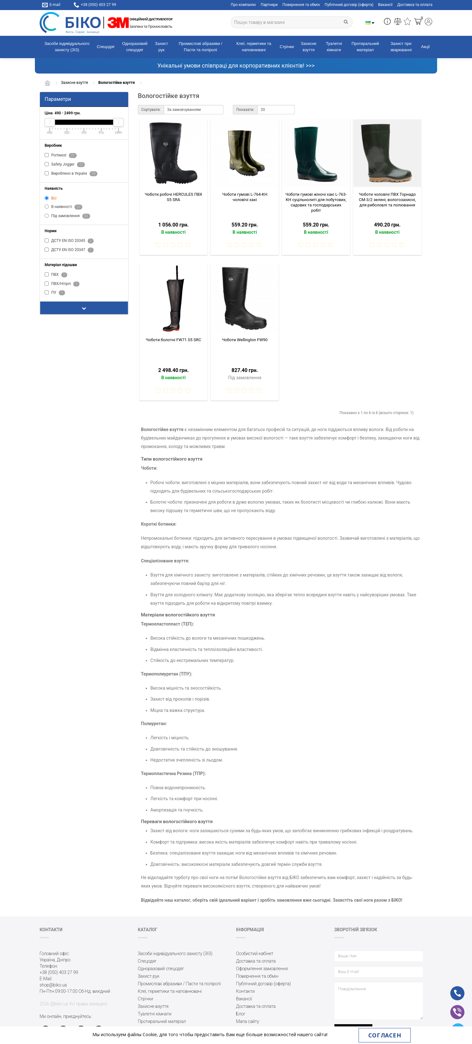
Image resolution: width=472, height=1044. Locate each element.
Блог (240, 1013)
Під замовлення (67, 216)
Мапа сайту (247, 1021)
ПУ (55, 292)
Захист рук (161, 46)
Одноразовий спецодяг (135, 46)
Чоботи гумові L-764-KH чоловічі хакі (244, 197)
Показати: (245, 109)
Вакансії (385, 5)
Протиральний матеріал (365, 46)
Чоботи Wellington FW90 (244, 339)
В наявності (63, 207)
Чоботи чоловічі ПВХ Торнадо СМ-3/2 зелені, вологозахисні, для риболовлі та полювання (387, 199)
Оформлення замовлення (262, 968)
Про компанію (243, 5)
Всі (51, 198)
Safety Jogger (65, 164)
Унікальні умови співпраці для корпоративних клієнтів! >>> (236, 65)
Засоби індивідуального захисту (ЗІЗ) (67, 46)
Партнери (269, 5)
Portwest (61, 155)
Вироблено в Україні (71, 173)
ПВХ (56, 274)
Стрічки (287, 46)
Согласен (384, 1035)
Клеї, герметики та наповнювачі (253, 46)
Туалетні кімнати (334, 46)
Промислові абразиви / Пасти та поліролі (200, 46)
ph (452, 989)
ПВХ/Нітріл (62, 284)
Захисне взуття (308, 46)
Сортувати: (151, 109)
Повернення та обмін (301, 5)
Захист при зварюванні (401, 46)
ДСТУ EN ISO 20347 (69, 250)
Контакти (245, 991)
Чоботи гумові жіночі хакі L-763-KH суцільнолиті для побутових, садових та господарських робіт (316, 202)
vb (452, 1008)
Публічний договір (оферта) (349, 5)
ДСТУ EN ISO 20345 (69, 240)
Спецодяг (106, 46)
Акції (425, 46)
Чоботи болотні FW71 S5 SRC (173, 339)
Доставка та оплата (414, 5)
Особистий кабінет (254, 953)
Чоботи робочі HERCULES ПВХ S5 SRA (173, 197)
